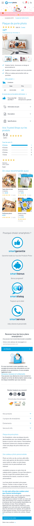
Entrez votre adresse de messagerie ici (14, 342)
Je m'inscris (7, 349)
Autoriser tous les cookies (10, 518)
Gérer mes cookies (9, 522)
